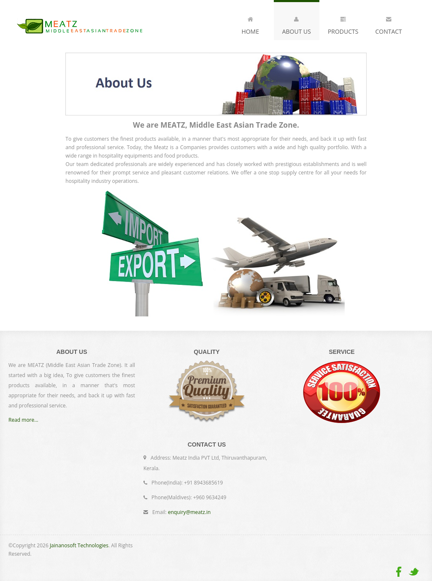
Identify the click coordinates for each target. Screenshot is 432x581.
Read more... (23, 419)
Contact (388, 24)
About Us (296, 24)
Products (343, 24)
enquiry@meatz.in (189, 512)
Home (250, 24)
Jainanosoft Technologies (79, 545)
